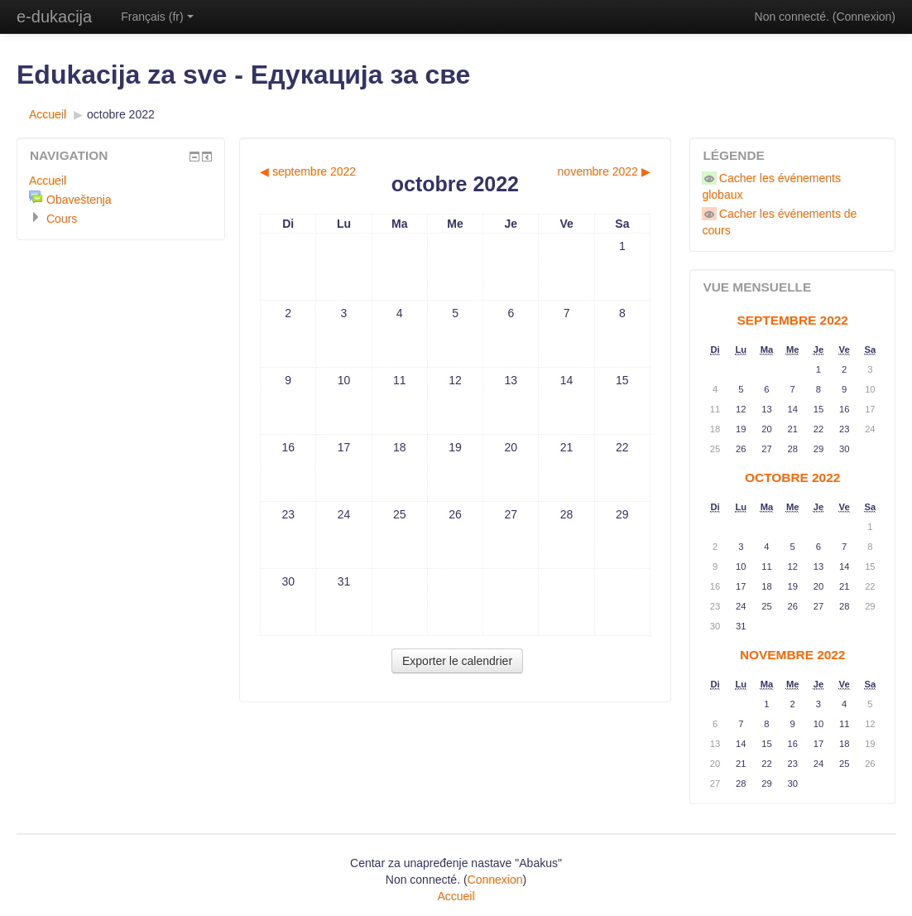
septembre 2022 (792, 320)
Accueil (47, 114)
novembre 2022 (792, 655)
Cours (61, 218)
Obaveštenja (79, 199)
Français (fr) (157, 16)
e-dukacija (54, 16)
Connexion (863, 16)
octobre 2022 (121, 114)
